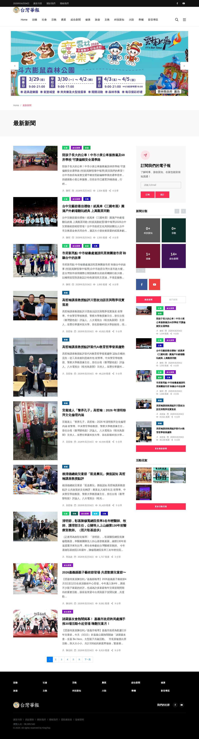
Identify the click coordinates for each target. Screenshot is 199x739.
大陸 (131, 19)
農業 (63, 19)
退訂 (162, 195)
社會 (44, 19)
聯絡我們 (64, 3)
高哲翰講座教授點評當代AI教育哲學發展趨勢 (93, 347)
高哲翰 (69, 331)
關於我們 (51, 3)
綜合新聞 (76, 19)
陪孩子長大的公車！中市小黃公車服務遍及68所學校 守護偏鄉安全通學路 (170, 322)
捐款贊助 (29, 719)
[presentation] (15, 66)
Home (24, 19)
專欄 (141, 19)
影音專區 (153, 19)
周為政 (69, 557)
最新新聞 (148, 300)
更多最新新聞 (161, 449)
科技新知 (119, 19)
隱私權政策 (66, 719)
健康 (87, 19)
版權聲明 (79, 719)
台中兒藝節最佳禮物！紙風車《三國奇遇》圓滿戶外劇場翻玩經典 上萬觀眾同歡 (170, 354)
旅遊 (97, 19)
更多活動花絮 (161, 506)
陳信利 (69, 603)
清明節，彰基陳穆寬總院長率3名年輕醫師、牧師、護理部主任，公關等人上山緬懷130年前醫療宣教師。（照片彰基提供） (94, 525)
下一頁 (88, 659)
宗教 (53, 19)
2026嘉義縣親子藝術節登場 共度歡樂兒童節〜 (94, 572)
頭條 (34, 19)
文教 (107, 19)
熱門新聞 (173, 300)
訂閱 (148, 195)
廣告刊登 (37, 3)
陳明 (68, 190)
